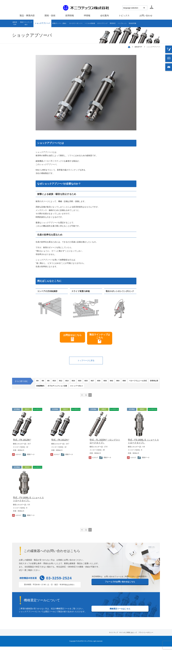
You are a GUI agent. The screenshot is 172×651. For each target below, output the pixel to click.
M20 (87, 384)
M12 (65, 384)
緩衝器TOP (15, 23)
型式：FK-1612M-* (22, 444)
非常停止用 (64, 390)
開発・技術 (50, 15)
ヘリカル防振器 (98, 24)
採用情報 (69, 15)
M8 (51, 384)
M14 (72, 384)
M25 (95, 384)
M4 (38, 384)
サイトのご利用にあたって (119, 637)
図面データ (32, 458)
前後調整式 (77, 390)
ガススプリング (112, 24)
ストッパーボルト (117, 390)
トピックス (124, 15)
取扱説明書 (147, 24)
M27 (102, 384)
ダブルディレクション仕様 (95, 390)
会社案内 (104, 15)
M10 (57, 384)
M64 (132, 384)
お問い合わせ (145, 15)
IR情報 (87, 15)
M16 (80, 384)
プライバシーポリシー (142, 637)
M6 (44, 384)
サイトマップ (99, 637)
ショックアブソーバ (44, 24)
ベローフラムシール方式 (46, 390)
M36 (117, 384)
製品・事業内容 (27, 15)
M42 (124, 384)
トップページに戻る (86, 363)
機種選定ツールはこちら (120, 614)
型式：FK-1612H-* (60, 444)
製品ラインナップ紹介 (27, 23)
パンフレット (135, 24)
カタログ (19, 458)
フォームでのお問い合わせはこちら (120, 587)
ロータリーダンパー (81, 24)
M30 (109, 384)
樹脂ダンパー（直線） (63, 24)
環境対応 (124, 24)
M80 (139, 384)
